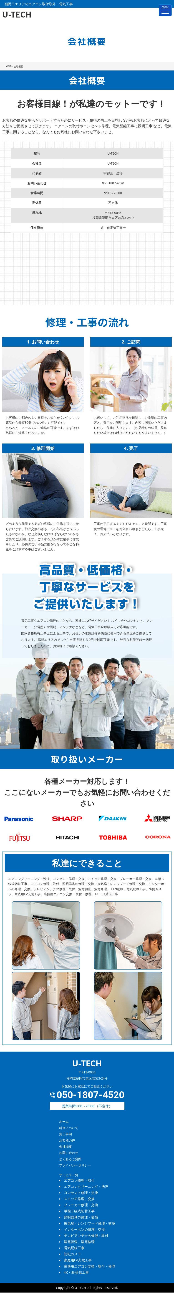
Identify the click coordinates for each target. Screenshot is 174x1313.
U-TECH (80, 1287)
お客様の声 (67, 1140)
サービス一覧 (68, 1175)
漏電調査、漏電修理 (79, 1241)
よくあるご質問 (70, 1159)
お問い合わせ (68, 1152)
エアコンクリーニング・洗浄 (86, 1186)
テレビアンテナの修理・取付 (86, 1235)
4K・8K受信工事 (76, 1272)
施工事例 (65, 1134)
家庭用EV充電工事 (78, 1260)
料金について (68, 1128)
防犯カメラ (72, 1254)
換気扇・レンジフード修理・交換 (89, 1223)
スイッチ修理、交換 (79, 1198)
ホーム (64, 1121)
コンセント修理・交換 (81, 1192)
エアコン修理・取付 (79, 1180)
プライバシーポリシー (75, 1165)
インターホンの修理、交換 (84, 1229)
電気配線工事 (74, 1247)
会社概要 (65, 1146)
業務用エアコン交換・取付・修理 (89, 1266)
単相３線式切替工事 (79, 1211)
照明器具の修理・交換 (81, 1217)
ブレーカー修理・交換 (81, 1205)
